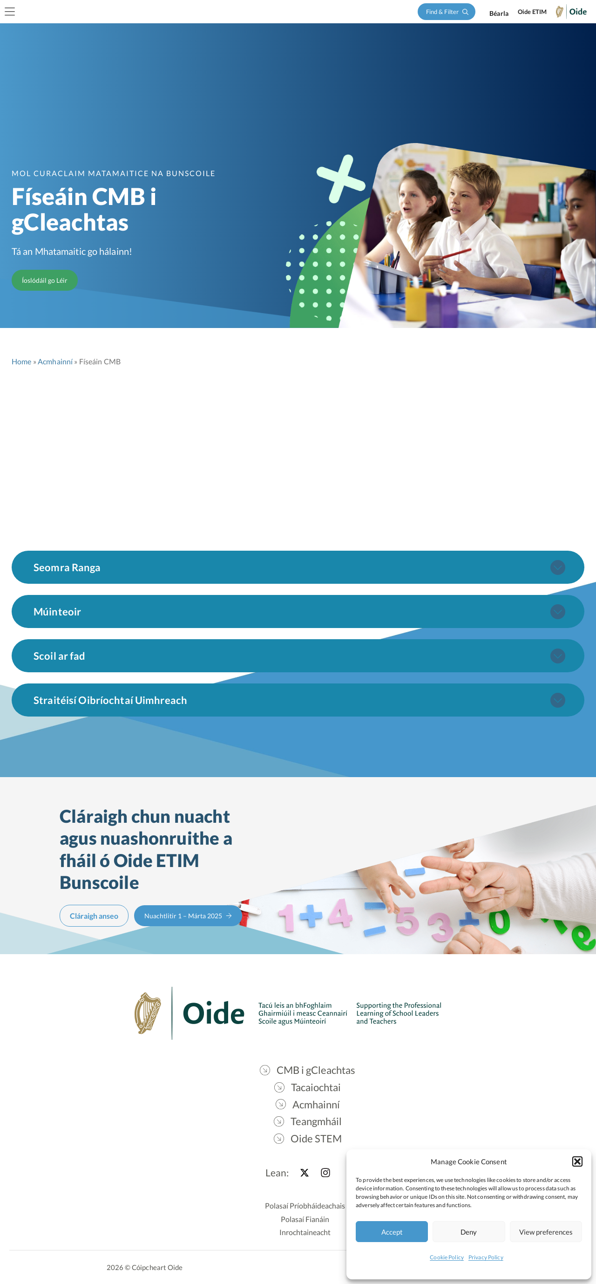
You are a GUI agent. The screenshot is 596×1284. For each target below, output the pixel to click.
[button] (577, 1161)
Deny (469, 1232)
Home (22, 361)
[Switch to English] (498, 13)
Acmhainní (55, 361)
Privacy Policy (485, 1257)
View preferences (546, 1232)
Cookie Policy (447, 1257)
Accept (392, 1232)
